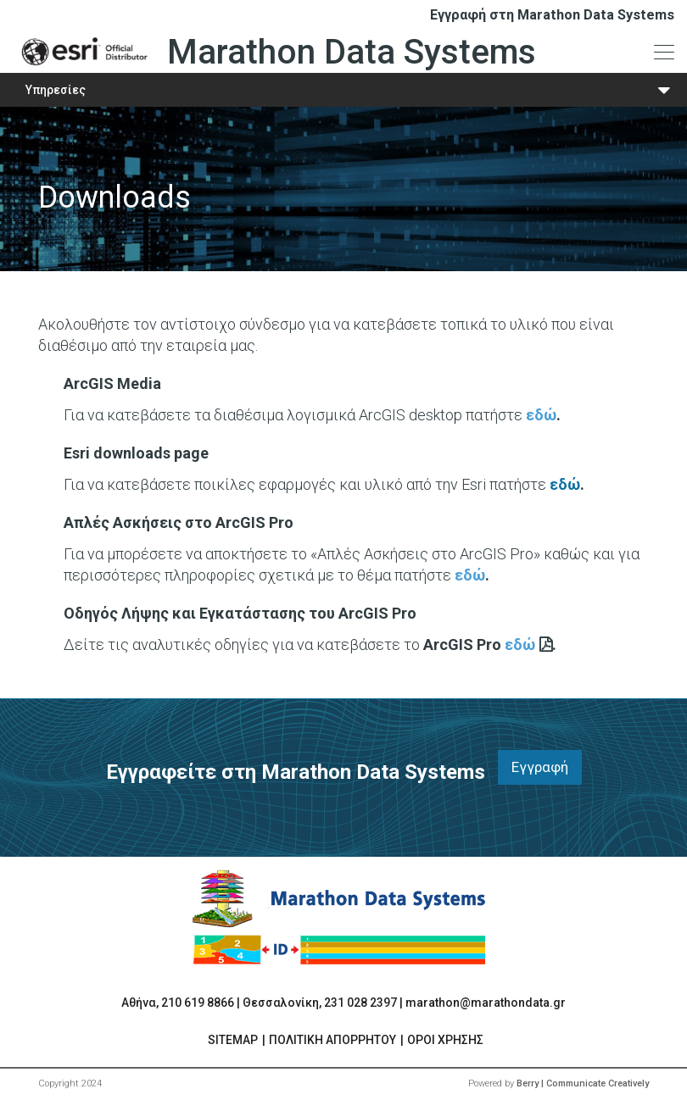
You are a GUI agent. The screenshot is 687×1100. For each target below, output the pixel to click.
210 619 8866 (197, 1002)
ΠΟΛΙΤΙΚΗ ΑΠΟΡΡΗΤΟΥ (332, 1040)
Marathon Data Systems (274, 52)
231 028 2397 (360, 1002)
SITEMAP (233, 1040)
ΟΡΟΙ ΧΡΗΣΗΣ (445, 1040)
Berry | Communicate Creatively (583, 1083)
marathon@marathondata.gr (485, 1002)
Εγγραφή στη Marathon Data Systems (552, 15)
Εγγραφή (539, 766)
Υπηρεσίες (55, 90)
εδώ (541, 415)
